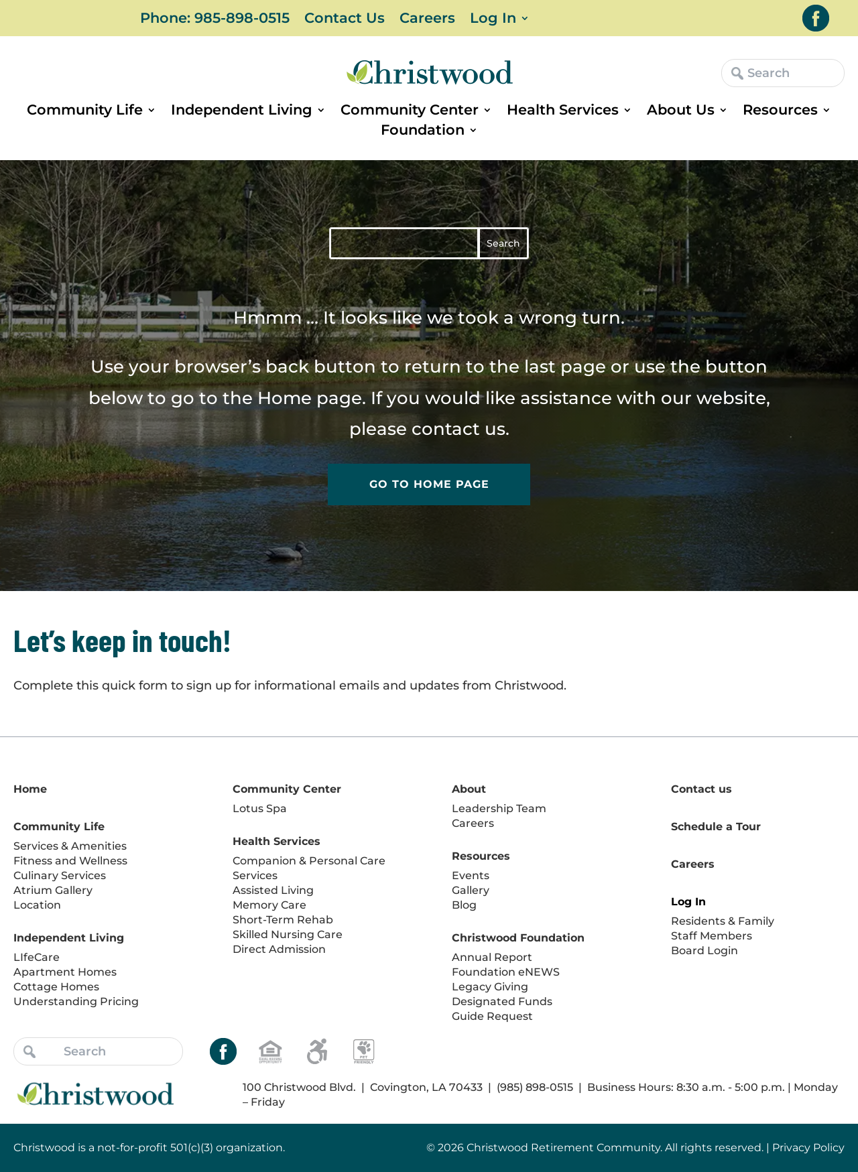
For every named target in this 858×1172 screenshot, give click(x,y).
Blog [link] (464, 905)
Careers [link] (427, 19)
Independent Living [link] (241, 111)
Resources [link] (780, 111)
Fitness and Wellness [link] (70, 860)
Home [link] (284, 398)
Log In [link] (493, 19)
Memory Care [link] (269, 905)
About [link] (469, 789)
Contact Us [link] (344, 19)
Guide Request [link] (492, 1016)
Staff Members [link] (711, 935)
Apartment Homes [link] (65, 972)
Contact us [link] (701, 789)
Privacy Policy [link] (808, 1147)
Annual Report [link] (492, 957)
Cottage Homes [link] (56, 986)
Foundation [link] (423, 131)
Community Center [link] (410, 111)
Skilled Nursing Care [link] (288, 934)
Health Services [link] (563, 111)
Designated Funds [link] (502, 1001)
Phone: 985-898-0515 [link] (215, 19)
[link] (815, 18)
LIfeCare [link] (36, 957)
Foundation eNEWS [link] (506, 972)
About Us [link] (681, 111)
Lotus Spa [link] (260, 808)
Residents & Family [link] (722, 921)
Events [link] (470, 875)
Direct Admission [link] (279, 949)
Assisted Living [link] (273, 890)
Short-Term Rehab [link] (283, 919)
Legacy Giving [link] (490, 986)
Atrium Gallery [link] (53, 890)
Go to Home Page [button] (429, 484)
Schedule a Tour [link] (716, 826)
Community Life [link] (85, 111)
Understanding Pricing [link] (76, 1001)
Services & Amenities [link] (70, 846)
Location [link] (37, 905)
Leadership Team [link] (499, 808)
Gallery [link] (470, 890)
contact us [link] (458, 429)
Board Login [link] (704, 950)
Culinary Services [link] (59, 875)
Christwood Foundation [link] (518, 937)
